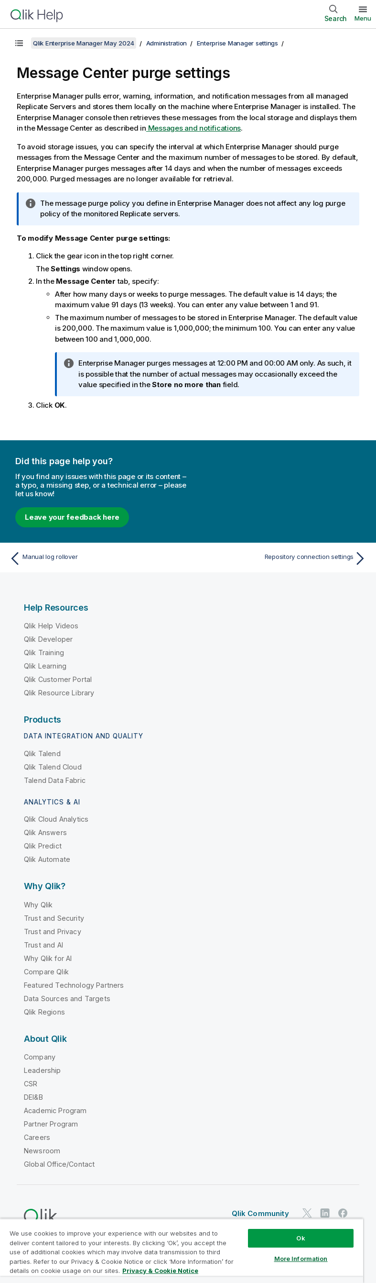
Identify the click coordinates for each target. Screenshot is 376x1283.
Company (39, 1057)
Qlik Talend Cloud (53, 767)
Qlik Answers (45, 832)
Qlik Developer (48, 639)
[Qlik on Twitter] (307, 1212)
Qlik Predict (43, 846)
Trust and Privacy (52, 931)
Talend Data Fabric (55, 780)
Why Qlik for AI (48, 958)
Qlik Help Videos (51, 626)
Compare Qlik (46, 972)
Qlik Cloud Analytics (56, 819)
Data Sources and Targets (67, 998)
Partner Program (51, 1124)
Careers (37, 1137)
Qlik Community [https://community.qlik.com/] (260, 1213)
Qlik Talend (42, 753)
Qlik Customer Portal (58, 679)
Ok (300, 1238)
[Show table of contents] (19, 43)
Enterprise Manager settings (237, 43)
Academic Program (55, 1110)
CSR (30, 1084)
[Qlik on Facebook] (343, 1212)
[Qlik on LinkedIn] (325, 1212)
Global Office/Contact (59, 1164)
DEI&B (33, 1097)
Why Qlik (38, 905)
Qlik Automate (47, 859)
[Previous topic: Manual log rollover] (95, 558)
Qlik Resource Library (59, 693)
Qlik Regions (44, 1012)
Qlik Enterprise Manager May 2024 (83, 43)
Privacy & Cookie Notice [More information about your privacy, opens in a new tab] (160, 1270)
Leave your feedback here (72, 517)
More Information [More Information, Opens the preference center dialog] (301, 1258)
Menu (363, 18)
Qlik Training (44, 652)
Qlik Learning (45, 666)
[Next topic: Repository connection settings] (280, 558)
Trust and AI (43, 945)
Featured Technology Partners (74, 985)
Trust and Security (54, 918)
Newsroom (42, 1151)
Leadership (42, 1070)
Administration (166, 43)
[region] (181, 1250)
